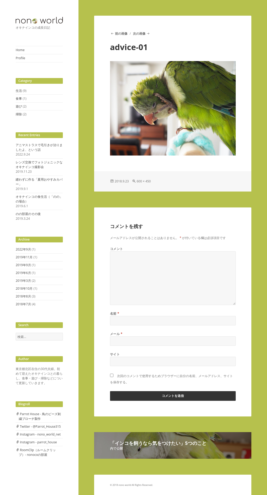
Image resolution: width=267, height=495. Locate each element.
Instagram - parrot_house (38, 442)
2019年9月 (23, 265)
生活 (19, 90)
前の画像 (121, 33)
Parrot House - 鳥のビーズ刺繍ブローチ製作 (39, 416)
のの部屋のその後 (28, 214)
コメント (116, 249)
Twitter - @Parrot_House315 (40, 426)
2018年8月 (23, 296)
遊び (19, 106)
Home (20, 50)
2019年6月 (23, 273)
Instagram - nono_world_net (40, 434)
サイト (115, 354)
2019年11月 (24, 257)
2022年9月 (23, 249)
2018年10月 (24, 288)
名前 (114, 313)
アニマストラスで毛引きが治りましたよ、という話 (39, 147)
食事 (19, 98)
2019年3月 (23, 280)
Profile (20, 58)
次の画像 (139, 33)
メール (116, 334)
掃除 (19, 114)
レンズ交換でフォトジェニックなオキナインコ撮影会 (39, 164)
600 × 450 (144, 181)
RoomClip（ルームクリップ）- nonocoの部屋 (37, 452)
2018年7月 (23, 304)
